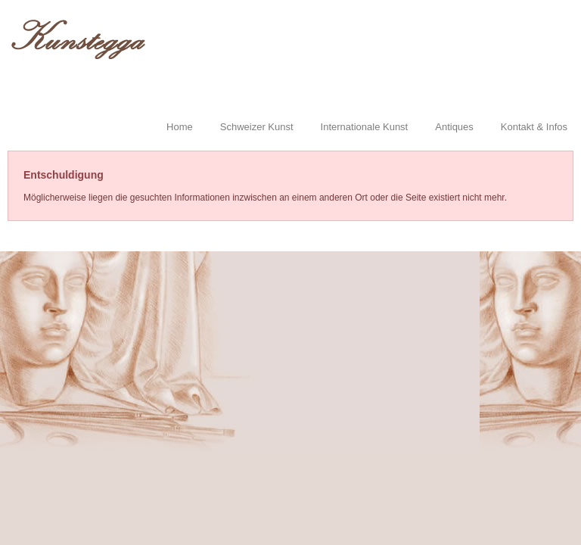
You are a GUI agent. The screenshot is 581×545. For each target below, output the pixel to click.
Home (179, 126)
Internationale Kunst (365, 126)
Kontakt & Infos (534, 126)
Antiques (454, 126)
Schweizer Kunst (257, 126)
